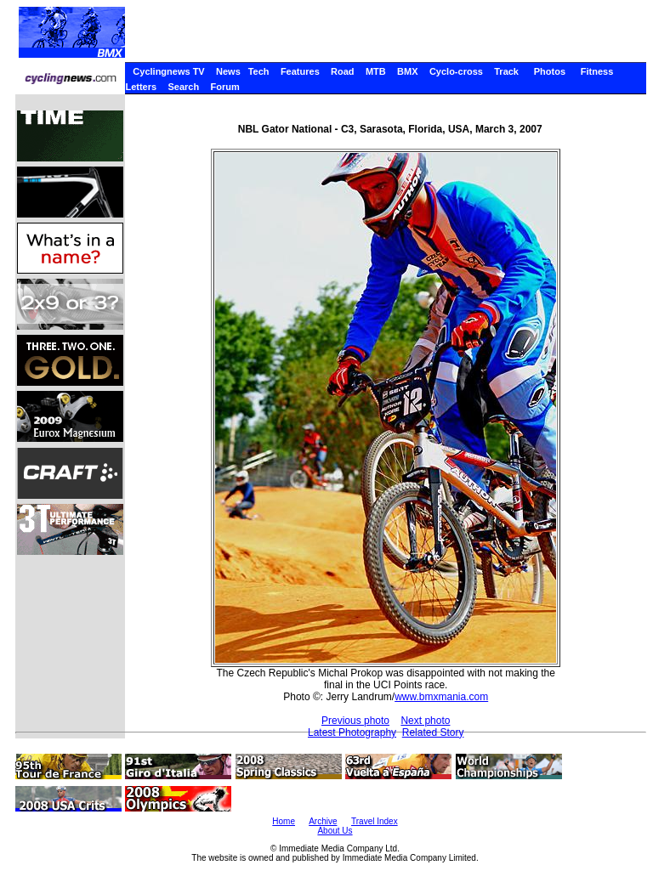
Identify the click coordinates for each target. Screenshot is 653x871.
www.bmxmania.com (441, 697)
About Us (334, 830)
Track (506, 71)
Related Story (433, 732)
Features (300, 71)
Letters (140, 87)
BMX (407, 71)
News (228, 71)
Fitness (597, 71)
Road (343, 71)
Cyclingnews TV (168, 71)
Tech (259, 71)
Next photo (425, 721)
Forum (225, 87)
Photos (549, 71)
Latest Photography (352, 732)
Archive (323, 821)
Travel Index (374, 821)
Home (283, 821)
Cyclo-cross (456, 71)
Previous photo (355, 721)
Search (183, 87)
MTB (376, 71)
